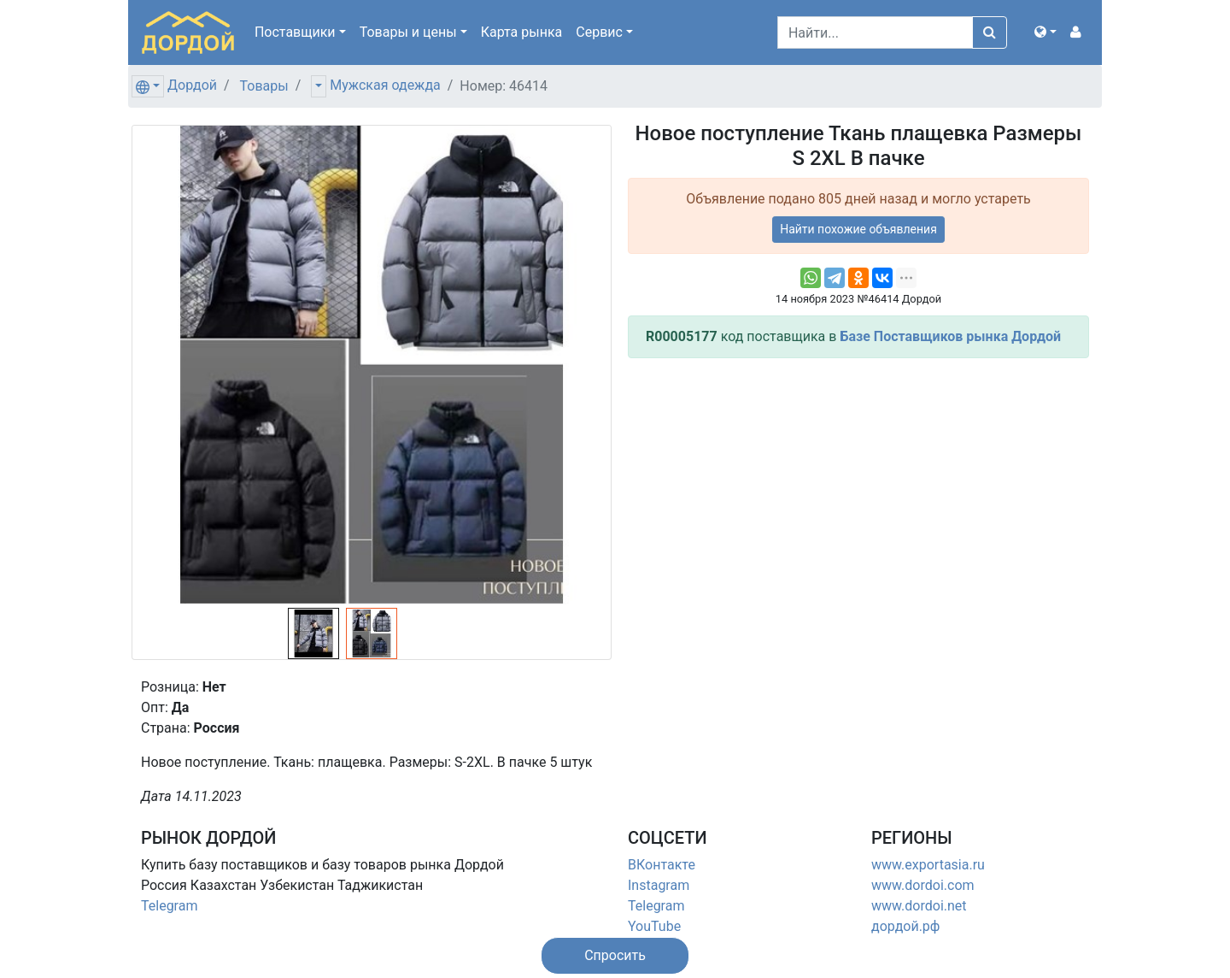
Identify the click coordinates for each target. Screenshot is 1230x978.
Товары (264, 86)
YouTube (654, 926)
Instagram (658, 885)
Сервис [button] (599, 32)
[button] (1045, 32)
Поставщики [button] (295, 32)
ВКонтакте (661, 865)
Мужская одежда (385, 85)
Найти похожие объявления (858, 229)
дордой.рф (905, 926)
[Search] (875, 32)
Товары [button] (408, 32)
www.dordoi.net (919, 906)
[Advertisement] (858, 491)
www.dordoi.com (923, 885)
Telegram (169, 906)
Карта (522, 32)
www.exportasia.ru (928, 865)
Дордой (192, 85)
